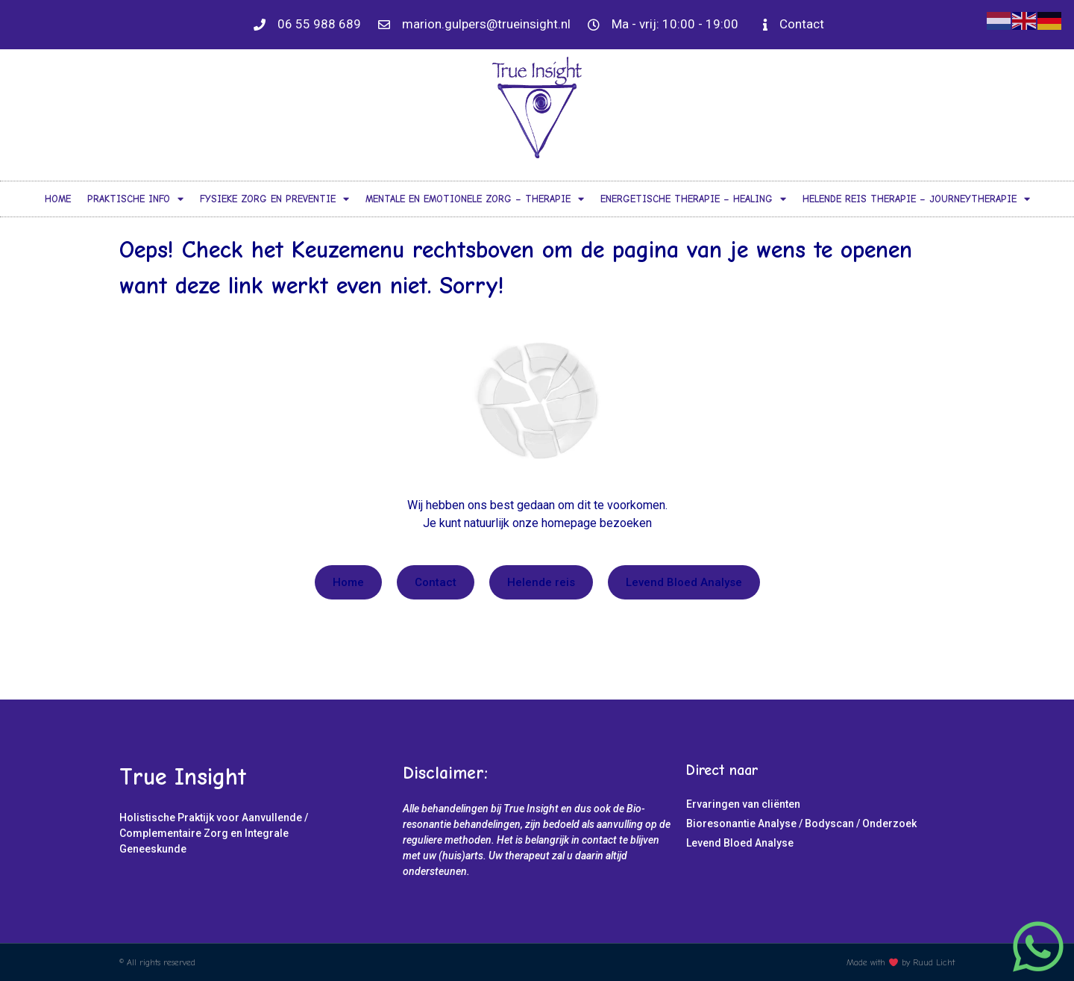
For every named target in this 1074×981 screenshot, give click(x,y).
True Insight (182, 777)
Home (58, 199)
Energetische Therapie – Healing (693, 199)
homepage (569, 523)
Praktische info (135, 199)
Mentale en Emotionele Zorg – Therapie (474, 199)
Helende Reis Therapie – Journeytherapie (916, 199)
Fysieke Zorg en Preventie (274, 199)
